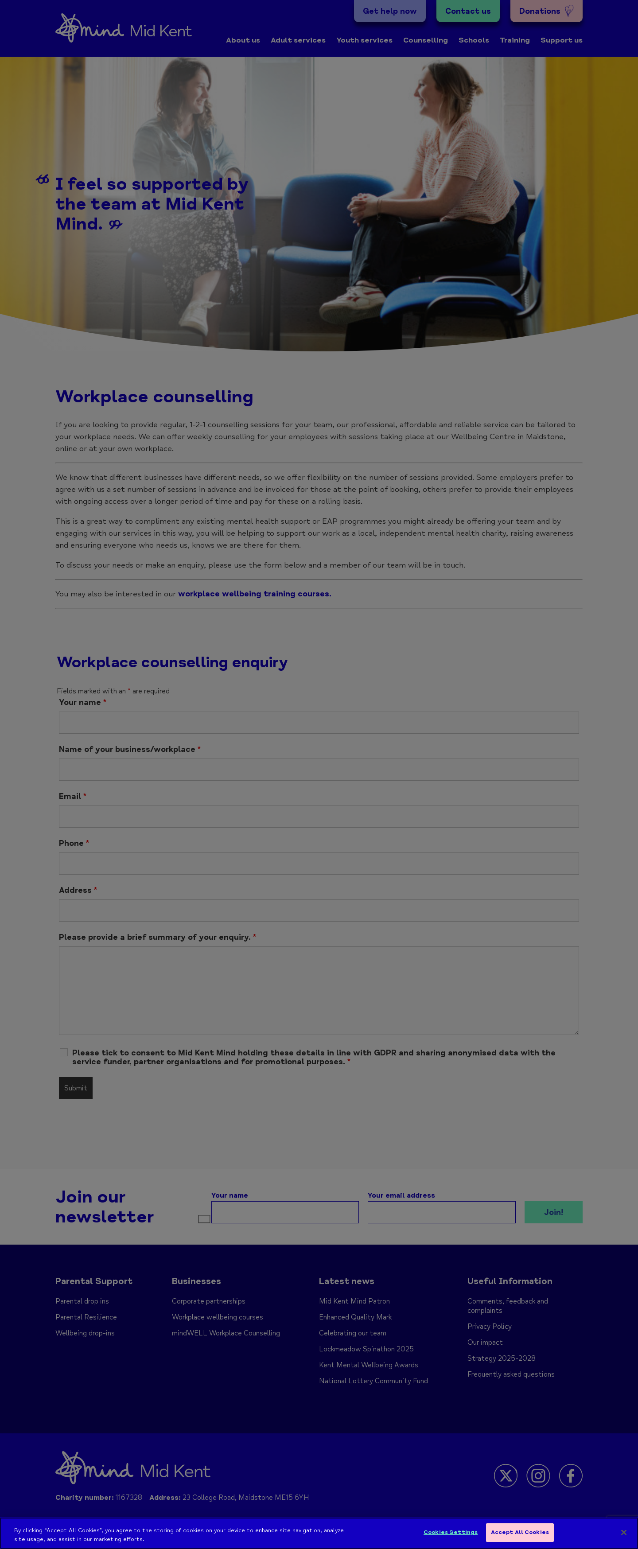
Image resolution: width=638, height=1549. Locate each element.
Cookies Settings (451, 1534)
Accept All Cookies (520, 1534)
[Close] (624, 1534)
